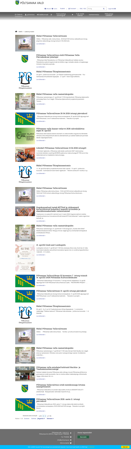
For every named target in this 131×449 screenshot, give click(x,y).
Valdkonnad (42, 14)
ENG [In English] (81, 9)
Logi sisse (111, 9)
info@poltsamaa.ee (63, 440)
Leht (40, 416)
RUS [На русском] (85, 9)
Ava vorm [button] (83, 437)
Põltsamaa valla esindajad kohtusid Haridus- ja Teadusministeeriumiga (58, 368)
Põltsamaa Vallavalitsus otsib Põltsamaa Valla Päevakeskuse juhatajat (58, 56)
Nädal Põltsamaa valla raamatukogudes (54, 94)
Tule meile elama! (78, 14)
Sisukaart (73, 8)
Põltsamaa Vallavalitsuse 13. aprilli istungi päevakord (61, 291)
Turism (55, 8)
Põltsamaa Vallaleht (109, 14)
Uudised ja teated (29, 31)
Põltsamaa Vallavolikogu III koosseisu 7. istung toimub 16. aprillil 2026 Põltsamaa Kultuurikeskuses (61, 276)
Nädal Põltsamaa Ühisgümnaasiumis (53, 71)
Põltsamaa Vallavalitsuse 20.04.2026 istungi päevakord (61, 113)
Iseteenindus (94, 14)
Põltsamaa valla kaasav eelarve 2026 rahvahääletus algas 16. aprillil (60, 129)
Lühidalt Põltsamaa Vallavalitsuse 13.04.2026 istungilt (61, 148)
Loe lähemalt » (40, 44)
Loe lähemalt (91, 447)
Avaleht (62, 8)
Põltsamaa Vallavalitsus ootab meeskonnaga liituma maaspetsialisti (60, 386)
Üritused (48, 8)
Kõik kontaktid (64, 443)
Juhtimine (30, 14)
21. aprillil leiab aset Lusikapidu (51, 245)
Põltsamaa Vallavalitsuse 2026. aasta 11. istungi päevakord (58, 400)
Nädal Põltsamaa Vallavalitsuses (51, 36)
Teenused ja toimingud (58, 14)
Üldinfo (18, 14)
